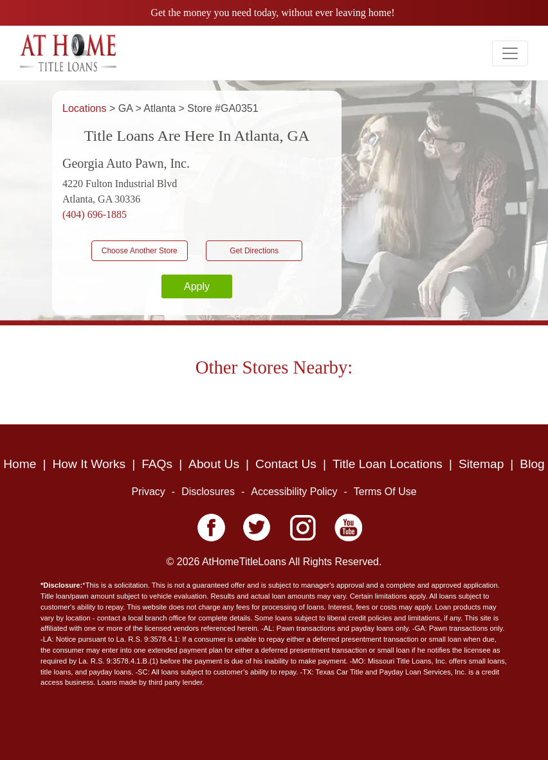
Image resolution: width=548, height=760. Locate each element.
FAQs (157, 464)
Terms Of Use (385, 491)
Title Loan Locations (388, 464)
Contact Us (285, 464)
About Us (213, 464)
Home (19, 464)
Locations (85, 108)
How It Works (88, 464)
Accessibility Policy (294, 491)
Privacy (148, 491)
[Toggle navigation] (510, 53)
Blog (532, 464)
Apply (197, 286)
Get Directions (254, 250)
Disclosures (208, 491)
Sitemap (481, 464)
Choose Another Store (140, 250)
